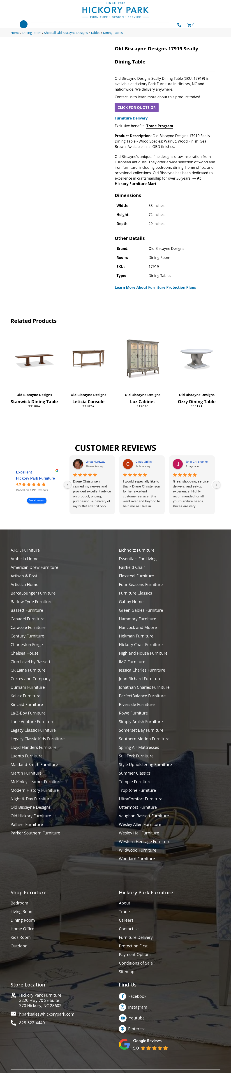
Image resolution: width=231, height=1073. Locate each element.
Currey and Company (31, 679)
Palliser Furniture (27, 824)
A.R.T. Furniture (25, 550)
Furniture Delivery (131, 118)
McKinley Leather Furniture (36, 782)
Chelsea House (25, 653)
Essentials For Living (138, 558)
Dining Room (23, 920)
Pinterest (136, 1029)
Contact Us (129, 929)
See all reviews (37, 500)
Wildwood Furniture (137, 850)
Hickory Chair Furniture (141, 644)
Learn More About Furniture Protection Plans (155, 287)
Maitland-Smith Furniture (34, 764)
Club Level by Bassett (31, 661)
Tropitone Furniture (137, 790)
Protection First (133, 946)
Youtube (137, 1018)
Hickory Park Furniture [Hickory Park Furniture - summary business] (35, 478)
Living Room (22, 912)
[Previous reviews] (68, 485)
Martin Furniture (26, 773)
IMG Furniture (132, 661)
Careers (126, 920)
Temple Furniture (135, 782)
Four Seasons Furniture (141, 584)
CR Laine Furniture (28, 670)
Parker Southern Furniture (35, 833)
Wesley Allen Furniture (140, 824)
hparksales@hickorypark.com (47, 1014)
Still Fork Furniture (136, 756)
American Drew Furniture (34, 567)
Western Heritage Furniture (145, 842)
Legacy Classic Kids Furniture (38, 739)
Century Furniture (27, 636)
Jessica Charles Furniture (142, 670)
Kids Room (21, 937)
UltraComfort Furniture (141, 799)
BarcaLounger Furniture (33, 593)
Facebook (137, 997)
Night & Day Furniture (31, 799)
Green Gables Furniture (141, 610)
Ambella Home (25, 558)
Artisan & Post (24, 576)
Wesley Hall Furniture (139, 833)
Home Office (22, 929)
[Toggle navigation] (24, 24)
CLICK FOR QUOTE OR (137, 107)
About (124, 903)
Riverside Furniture (137, 704)
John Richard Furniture (140, 679)
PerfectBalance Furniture (142, 696)
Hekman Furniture (136, 636)
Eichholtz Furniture (137, 550)
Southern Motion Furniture (144, 739)
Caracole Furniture (28, 627)
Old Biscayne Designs (34, 395)
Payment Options (135, 955)
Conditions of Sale (136, 963)
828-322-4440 (32, 1023)
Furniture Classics (135, 593)
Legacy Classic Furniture (33, 730)
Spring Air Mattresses (139, 747)
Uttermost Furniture (138, 807)
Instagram (137, 1007)
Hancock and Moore (138, 627)
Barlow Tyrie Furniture (32, 601)
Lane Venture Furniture (33, 721)
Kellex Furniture (26, 696)
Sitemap (126, 972)
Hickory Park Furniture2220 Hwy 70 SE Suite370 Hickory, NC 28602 (40, 1001)
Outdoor (19, 946)
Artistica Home (24, 584)
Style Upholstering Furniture (145, 764)
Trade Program (159, 125)
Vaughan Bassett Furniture (144, 816)
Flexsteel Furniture (136, 576)
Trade (124, 912)
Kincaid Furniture (27, 704)
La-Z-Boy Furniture (28, 713)
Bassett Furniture (27, 610)
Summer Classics (135, 773)
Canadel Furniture (28, 618)
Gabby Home (131, 601)
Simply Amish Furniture (141, 721)
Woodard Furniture (137, 859)
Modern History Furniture (35, 790)
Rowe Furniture (133, 713)
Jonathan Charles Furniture (144, 687)
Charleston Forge (27, 644)
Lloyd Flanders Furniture (34, 747)
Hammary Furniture (137, 618)
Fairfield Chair (132, 567)
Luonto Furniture (27, 756)
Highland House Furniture (143, 653)
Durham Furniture (28, 687)
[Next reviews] (216, 485)
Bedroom (19, 903)
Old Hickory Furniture (31, 816)
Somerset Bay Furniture (141, 730)
